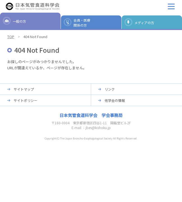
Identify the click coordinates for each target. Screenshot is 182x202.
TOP (10, 36)
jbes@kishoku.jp (98, 127)
